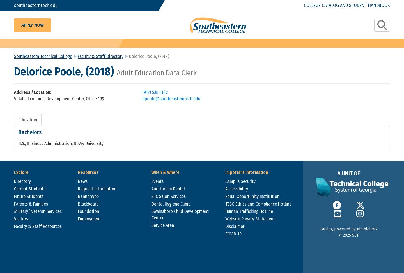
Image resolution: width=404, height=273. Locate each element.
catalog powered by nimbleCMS (348, 229)
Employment (89, 218)
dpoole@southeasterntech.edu (171, 98)
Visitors (21, 218)
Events (158, 181)
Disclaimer (234, 226)
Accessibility (236, 189)
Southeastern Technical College (43, 56)
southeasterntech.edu (36, 5)
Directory (22, 181)
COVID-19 (233, 234)
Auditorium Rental (168, 189)
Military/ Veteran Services (38, 211)
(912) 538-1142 (155, 92)
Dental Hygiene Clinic (171, 204)
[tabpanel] (202, 138)
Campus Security (240, 181)
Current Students (29, 189)
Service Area (163, 225)
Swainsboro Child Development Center (180, 214)
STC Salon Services (169, 196)
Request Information (97, 189)
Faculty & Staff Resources (38, 226)
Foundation (88, 211)
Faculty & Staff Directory (100, 56)
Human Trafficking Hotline (249, 211)
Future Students (28, 196)
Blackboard (88, 204)
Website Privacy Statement (250, 218)
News (83, 181)
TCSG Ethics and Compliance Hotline (258, 204)
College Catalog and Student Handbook (347, 5)
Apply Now (32, 25)
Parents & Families (31, 204)
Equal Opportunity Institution (252, 196)
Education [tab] (28, 119)
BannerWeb (88, 196)
